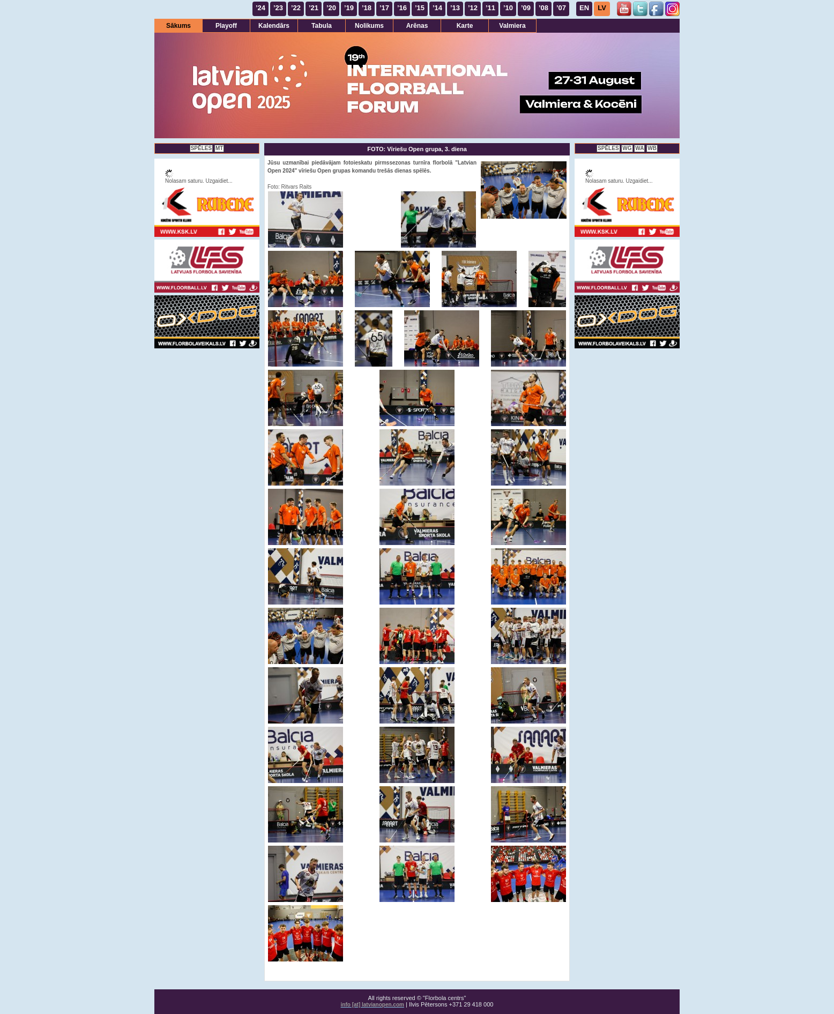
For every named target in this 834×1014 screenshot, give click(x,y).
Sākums (178, 25)
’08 (543, 8)
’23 (278, 8)
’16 (402, 8)
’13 (455, 8)
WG (626, 148)
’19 (349, 8)
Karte (465, 25)
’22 (296, 8)
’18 (366, 8)
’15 (420, 8)
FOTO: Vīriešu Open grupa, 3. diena (417, 149)
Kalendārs (273, 25)
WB (652, 148)
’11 (490, 8)
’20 (331, 8)
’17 (384, 8)
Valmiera (512, 25)
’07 (561, 8)
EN (584, 8)
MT (219, 148)
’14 (437, 8)
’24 (260, 8)
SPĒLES (201, 148)
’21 (313, 8)
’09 (526, 8)
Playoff (226, 25)
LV (602, 8)
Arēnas (417, 25)
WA (639, 148)
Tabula (321, 25)
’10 (508, 8)
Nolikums (369, 25)
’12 (473, 8)
